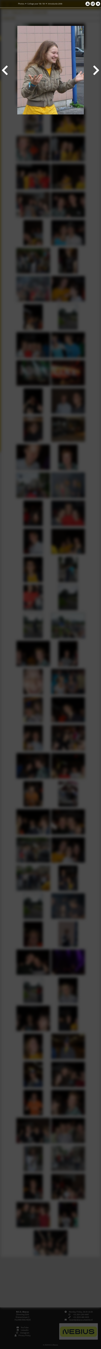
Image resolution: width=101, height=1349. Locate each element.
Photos (21, 3)
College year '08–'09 (36, 3)
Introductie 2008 (55, 3)
